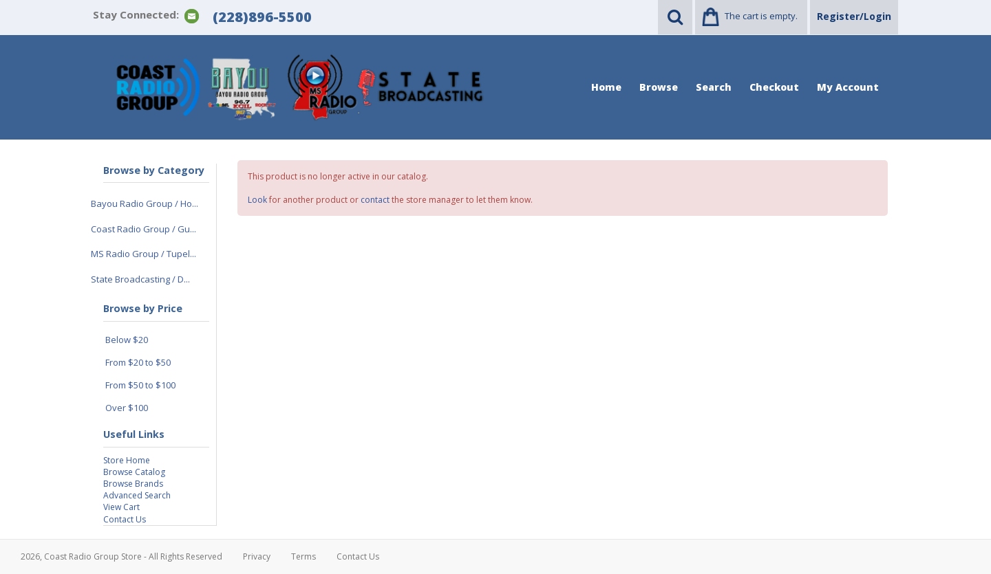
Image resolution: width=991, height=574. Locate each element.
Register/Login (854, 16)
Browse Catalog (134, 472)
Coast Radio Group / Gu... (143, 229)
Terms (303, 556)
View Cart (121, 507)
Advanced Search (137, 495)
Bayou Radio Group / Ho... (144, 203)
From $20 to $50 (138, 362)
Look (257, 200)
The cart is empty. (761, 16)
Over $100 (126, 407)
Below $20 (126, 339)
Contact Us (124, 519)
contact (375, 200)
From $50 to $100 (140, 385)
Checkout (774, 86)
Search (714, 86)
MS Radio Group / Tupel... (143, 253)
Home (606, 86)
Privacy (256, 556)
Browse (658, 86)
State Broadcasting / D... (140, 279)
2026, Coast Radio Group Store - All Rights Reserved (121, 556)
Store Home (126, 460)
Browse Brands (133, 483)
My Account (848, 86)
